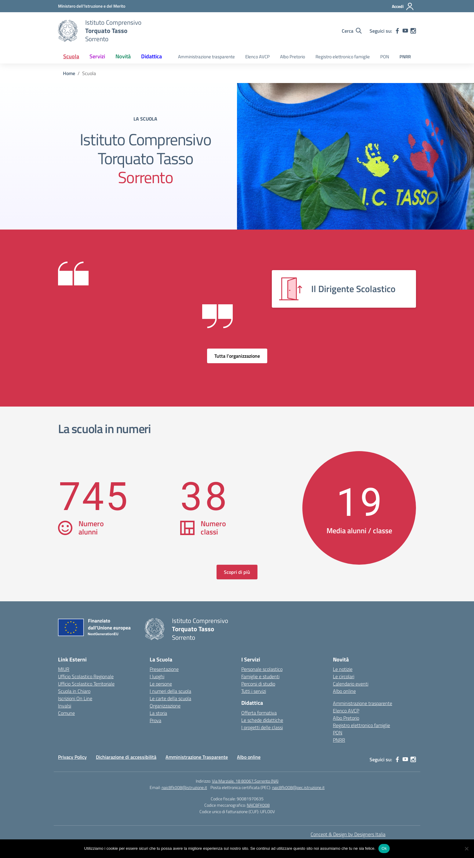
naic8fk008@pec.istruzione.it (298, 787)
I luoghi (157, 676)
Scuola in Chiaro (74, 691)
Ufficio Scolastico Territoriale (86, 683)
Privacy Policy (72, 757)
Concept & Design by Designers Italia (348, 834)
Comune (66, 713)
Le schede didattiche (262, 720)
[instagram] (413, 31)
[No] (466, 848)
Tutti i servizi (253, 691)
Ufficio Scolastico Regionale (86, 676)
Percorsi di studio (258, 683)
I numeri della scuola (170, 691)
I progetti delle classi (262, 727)
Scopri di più (237, 572)
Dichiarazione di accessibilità (126, 757)
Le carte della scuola (170, 698)
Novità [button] (123, 56)
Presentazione (164, 669)
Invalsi (64, 705)
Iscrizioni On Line (75, 698)
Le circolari (343, 676)
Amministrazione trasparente (206, 56)
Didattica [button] (151, 56)
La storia (158, 713)
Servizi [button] (97, 56)
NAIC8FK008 (258, 805)
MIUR (63, 669)
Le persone (161, 683)
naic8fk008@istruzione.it (184, 787)
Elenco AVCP (257, 56)
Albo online (344, 691)
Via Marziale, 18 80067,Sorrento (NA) (245, 781)
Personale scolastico (262, 669)
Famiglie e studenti (260, 676)
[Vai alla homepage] (68, 31)
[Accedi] (403, 6)
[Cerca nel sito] (351, 31)
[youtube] (405, 31)
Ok (384, 848)
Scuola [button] (71, 56)
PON (384, 56)
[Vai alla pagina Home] (69, 73)
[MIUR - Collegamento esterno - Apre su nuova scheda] (91, 6)
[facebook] (397, 31)
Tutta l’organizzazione (237, 356)
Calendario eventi (350, 683)
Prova (155, 720)
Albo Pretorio (292, 56)
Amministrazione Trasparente (197, 757)
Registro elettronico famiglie (342, 56)
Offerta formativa (259, 712)
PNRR (405, 56)
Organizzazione (165, 705)
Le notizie (342, 669)
